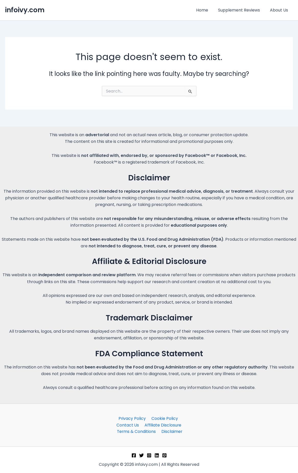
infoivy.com (24, 10)
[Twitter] (141, 455)
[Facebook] (134, 455)
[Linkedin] (156, 455)
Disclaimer (150, 431)
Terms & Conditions (169, 425)
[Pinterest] (164, 455)
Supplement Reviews (242, 10)
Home (206, 10)
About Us (280, 10)
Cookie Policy (150, 418)
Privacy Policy (119, 418)
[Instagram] (149, 455)
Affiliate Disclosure (127, 425)
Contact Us (179, 418)
